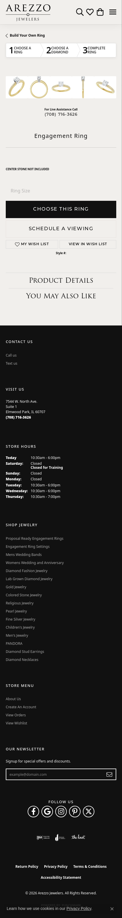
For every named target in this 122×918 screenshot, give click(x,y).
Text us (11, 363)
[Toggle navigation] (112, 12)
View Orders (16, 715)
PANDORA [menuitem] (14, 643)
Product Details (61, 280)
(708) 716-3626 (61, 115)
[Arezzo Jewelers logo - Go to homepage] (28, 12)
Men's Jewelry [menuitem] (17, 635)
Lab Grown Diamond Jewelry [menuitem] (29, 578)
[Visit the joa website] (60, 837)
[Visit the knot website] (78, 837)
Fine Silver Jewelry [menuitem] (20, 619)
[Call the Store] (18, 417)
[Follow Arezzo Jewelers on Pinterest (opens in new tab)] (75, 811)
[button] (79, 12)
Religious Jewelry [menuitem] (19, 603)
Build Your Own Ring (27, 35)
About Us (13, 698)
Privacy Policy (56, 866)
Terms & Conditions (90, 866)
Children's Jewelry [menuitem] (20, 627)
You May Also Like (61, 296)
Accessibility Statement (61, 877)
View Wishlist (16, 723)
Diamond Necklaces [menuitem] (22, 659)
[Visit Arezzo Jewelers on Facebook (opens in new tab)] (33, 811)
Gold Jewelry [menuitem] (16, 586)
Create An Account (21, 707)
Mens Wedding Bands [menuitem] (24, 554)
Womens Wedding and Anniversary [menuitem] (35, 562)
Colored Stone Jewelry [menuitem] (24, 595)
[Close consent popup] (112, 908)
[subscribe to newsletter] (109, 774)
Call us (11, 355)
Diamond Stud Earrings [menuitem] (25, 651)
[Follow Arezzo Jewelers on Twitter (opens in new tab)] (88, 811)
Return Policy (26, 866)
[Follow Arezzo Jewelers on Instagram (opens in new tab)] (61, 811)
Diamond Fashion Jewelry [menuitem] (26, 570)
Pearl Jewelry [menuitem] (16, 611)
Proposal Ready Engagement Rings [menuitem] (34, 538)
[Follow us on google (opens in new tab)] (47, 811)
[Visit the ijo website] (43, 837)
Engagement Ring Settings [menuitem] (27, 546)
